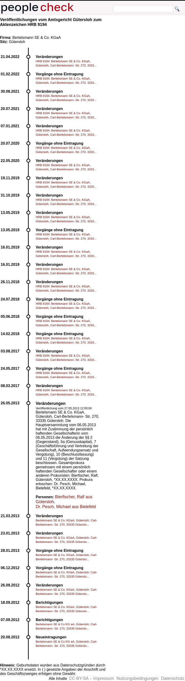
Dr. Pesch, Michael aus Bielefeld (66, 506)
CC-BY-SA (78, 678)
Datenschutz (172, 678)
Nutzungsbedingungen (137, 678)
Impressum (103, 678)
